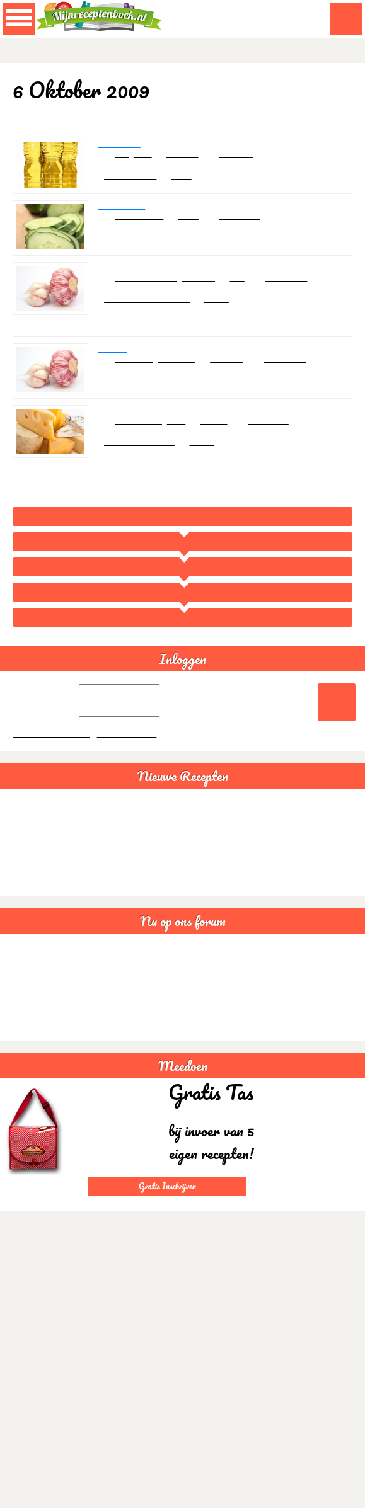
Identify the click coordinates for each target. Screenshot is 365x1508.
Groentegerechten (148, 475)
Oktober (183, 634)
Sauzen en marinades (156, 321)
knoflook (205, 297)
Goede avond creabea (45, 1053)
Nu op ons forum (183, 968)
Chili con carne (32, 889)
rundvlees (138, 384)
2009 (183, 609)
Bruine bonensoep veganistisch (61, 908)
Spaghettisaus (31, 851)
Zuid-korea (307, 297)
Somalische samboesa (45, 1034)
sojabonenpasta (150, 297)
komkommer (143, 230)
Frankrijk (254, 162)
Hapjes (124, 254)
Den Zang (118, 285)
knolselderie (142, 451)
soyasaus (182, 384)
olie (124, 162)
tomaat (222, 451)
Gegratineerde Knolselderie (156, 439)
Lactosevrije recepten (44, 996)
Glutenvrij (23, 1015)
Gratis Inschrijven (167, 1233)
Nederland (258, 230)
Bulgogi (113, 372)
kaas (182, 451)
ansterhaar (182, 254)
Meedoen (182, 1113)
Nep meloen (123, 218)
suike (196, 230)
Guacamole (26, 870)
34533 (234, 321)
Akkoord (318, 1501)
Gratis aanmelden (131, 780)
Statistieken (26, 1071)
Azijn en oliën (138, 186)
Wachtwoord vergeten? (53, 780)
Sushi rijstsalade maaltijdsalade (61, 927)
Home (182, 558)
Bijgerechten (136, 408)
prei (247, 297)
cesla (198, 186)
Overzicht (183, 584)
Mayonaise (120, 150)
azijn (146, 162)
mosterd (189, 162)
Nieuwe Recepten (182, 823)
